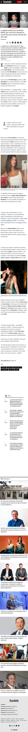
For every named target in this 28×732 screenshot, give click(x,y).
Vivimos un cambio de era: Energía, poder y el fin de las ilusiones (14, 612)
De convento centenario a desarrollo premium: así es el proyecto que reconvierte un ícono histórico (14, 502)
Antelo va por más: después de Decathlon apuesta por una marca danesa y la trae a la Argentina (13, 530)
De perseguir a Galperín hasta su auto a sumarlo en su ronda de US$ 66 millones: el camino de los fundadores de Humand (16, 413)
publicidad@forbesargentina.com (11, 706)
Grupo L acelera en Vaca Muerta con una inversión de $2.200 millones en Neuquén (13, 691)
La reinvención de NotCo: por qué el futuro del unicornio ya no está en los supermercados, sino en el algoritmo (16, 436)
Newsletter (8, 718)
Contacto (13, 718)
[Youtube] (16, 726)
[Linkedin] (18, 726)
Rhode (11, 369)
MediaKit (3, 718)
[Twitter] (12, 726)
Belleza (4, 367)
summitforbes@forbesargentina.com (10, 710)
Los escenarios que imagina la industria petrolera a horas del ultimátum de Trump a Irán (14, 665)
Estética (10, 367)
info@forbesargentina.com (9, 708)
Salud (16, 369)
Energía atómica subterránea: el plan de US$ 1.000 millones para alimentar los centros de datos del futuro (14, 557)
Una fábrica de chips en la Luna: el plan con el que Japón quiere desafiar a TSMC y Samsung (14, 638)
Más (15, 396)
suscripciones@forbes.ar (10, 712)
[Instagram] (14, 726)
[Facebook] (10, 726)
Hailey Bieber (17, 367)
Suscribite (19, 1)
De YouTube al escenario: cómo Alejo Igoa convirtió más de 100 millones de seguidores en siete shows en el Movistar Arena (16, 446)
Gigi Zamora (3, 39)
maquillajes (4, 369)
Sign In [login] (25, 1)
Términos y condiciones (10, 720)
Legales (17, 720)
